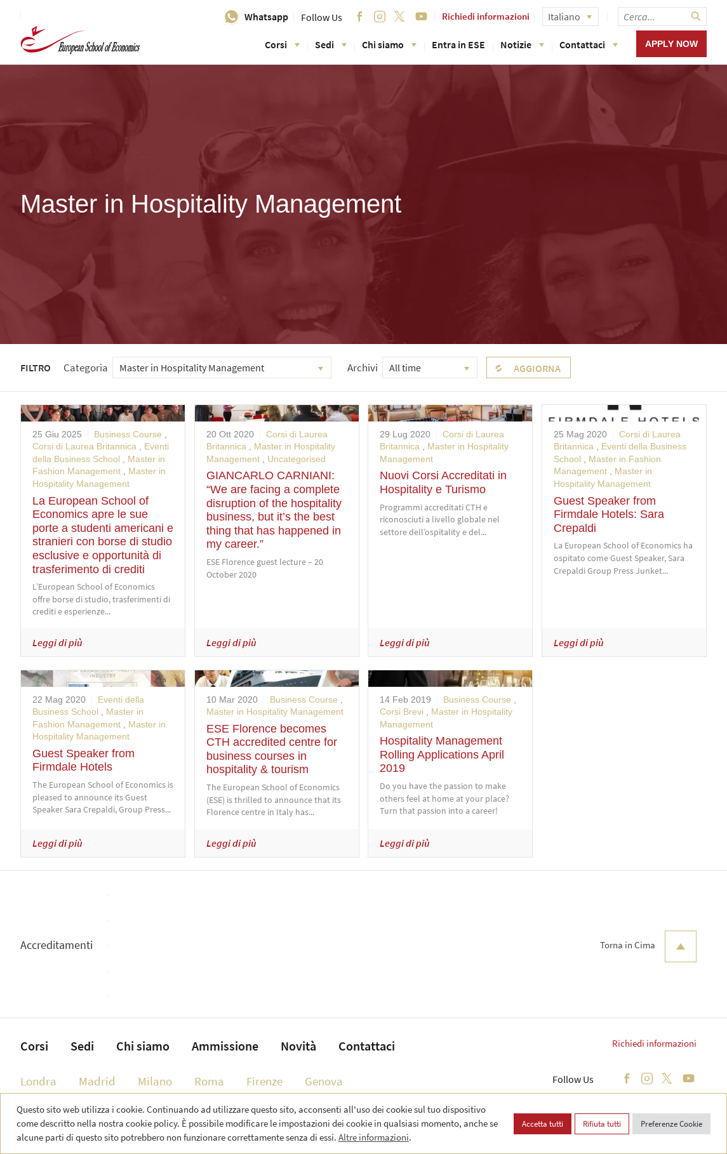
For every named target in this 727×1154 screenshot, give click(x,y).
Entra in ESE (458, 44)
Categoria (85, 368)
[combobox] (221, 367)
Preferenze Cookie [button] (671, 1123)
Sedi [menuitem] (82, 1046)
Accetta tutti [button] (542, 1123)
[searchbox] (662, 16)
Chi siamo (389, 44)
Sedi (331, 44)
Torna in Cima (648, 946)
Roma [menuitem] (209, 1081)
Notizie (522, 44)
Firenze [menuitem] (264, 1081)
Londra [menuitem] (38, 1081)
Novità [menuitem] (298, 1046)
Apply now (671, 44)
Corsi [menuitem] (34, 1046)
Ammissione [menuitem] (225, 1046)
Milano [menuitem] (155, 1081)
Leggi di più (57, 642)
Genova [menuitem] (324, 1081)
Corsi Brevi (402, 711)
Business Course (128, 434)
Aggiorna (537, 368)
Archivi (362, 368)
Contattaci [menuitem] (366, 1046)
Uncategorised (296, 459)
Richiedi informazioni (486, 16)
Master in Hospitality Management (274, 711)
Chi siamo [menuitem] (143, 1046)
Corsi (282, 44)
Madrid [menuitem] (97, 1081)
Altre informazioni (373, 1137)
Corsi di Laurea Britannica (84, 446)
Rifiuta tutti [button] (602, 1123)
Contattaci (588, 44)
